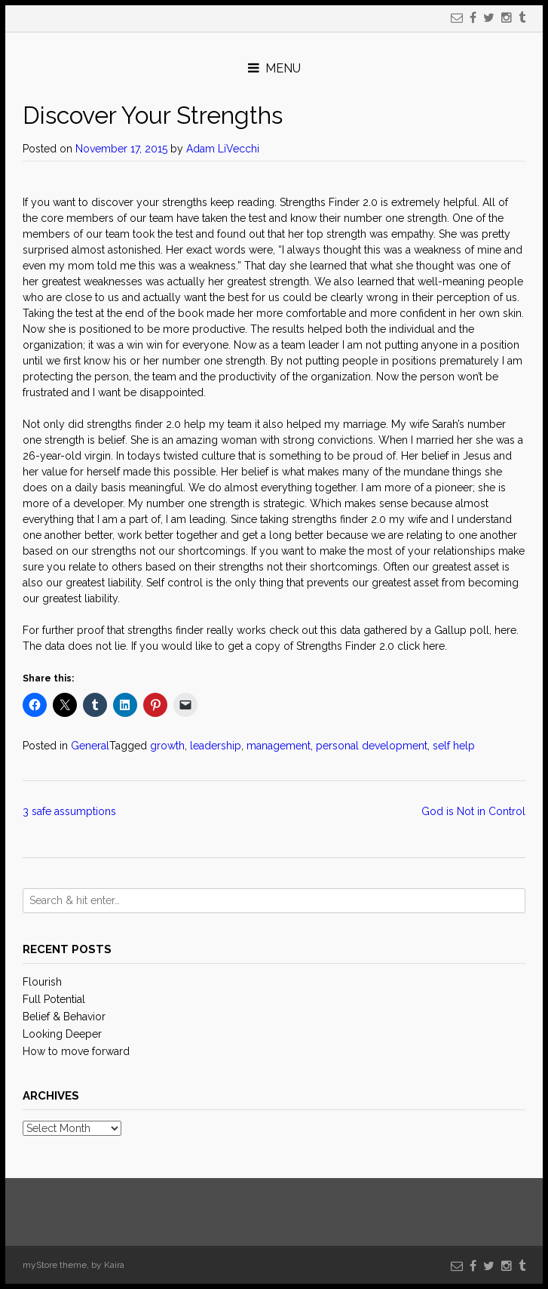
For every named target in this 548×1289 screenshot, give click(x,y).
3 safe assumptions (71, 811)
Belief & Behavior (64, 1017)
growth (167, 746)
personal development (371, 746)
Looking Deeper (62, 1034)
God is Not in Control (473, 811)
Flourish (42, 982)
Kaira (114, 1265)
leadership (215, 746)
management (278, 746)
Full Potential (54, 999)
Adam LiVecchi (222, 149)
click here (421, 646)
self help (454, 746)
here (505, 630)
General (90, 746)
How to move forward (76, 1051)
